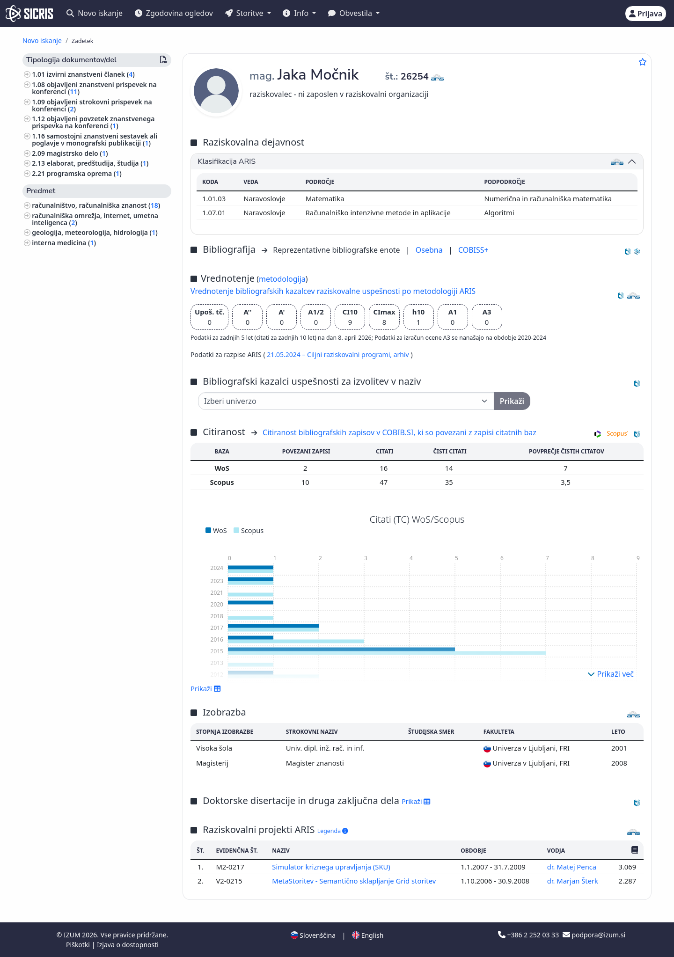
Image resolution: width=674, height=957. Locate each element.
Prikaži (205, 688)
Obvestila (351, 13)
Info (296, 13)
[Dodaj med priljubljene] (642, 62)
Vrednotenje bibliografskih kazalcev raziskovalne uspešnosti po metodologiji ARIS (333, 291)
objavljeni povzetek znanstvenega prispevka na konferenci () (93, 122)
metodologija (282, 279)
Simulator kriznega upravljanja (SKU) (332, 866)
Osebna (430, 250)
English (367, 935)
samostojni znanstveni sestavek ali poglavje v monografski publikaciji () (94, 139)
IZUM (73, 934)
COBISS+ (473, 250)
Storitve (245, 13)
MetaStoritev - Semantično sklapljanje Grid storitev (355, 880)
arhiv (402, 354)
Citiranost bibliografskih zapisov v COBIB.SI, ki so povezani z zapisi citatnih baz (399, 432)
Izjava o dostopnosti (128, 944)
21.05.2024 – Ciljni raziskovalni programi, (330, 354)
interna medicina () (64, 242)
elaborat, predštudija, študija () (98, 163)
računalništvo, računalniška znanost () (96, 205)
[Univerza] (346, 401)
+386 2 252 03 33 (529, 934)
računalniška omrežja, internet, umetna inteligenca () (95, 219)
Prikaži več (610, 674)
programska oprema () (84, 173)
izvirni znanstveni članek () (91, 74)
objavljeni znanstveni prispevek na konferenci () (94, 88)
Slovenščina (313, 935)
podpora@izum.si (594, 934)
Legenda (332, 831)
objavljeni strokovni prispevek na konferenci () (92, 105)
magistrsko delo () (77, 153)
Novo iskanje (94, 13)
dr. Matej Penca (572, 866)
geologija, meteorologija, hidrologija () (95, 232)
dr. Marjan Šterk (573, 880)
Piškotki (79, 944)
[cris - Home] (29, 13)
